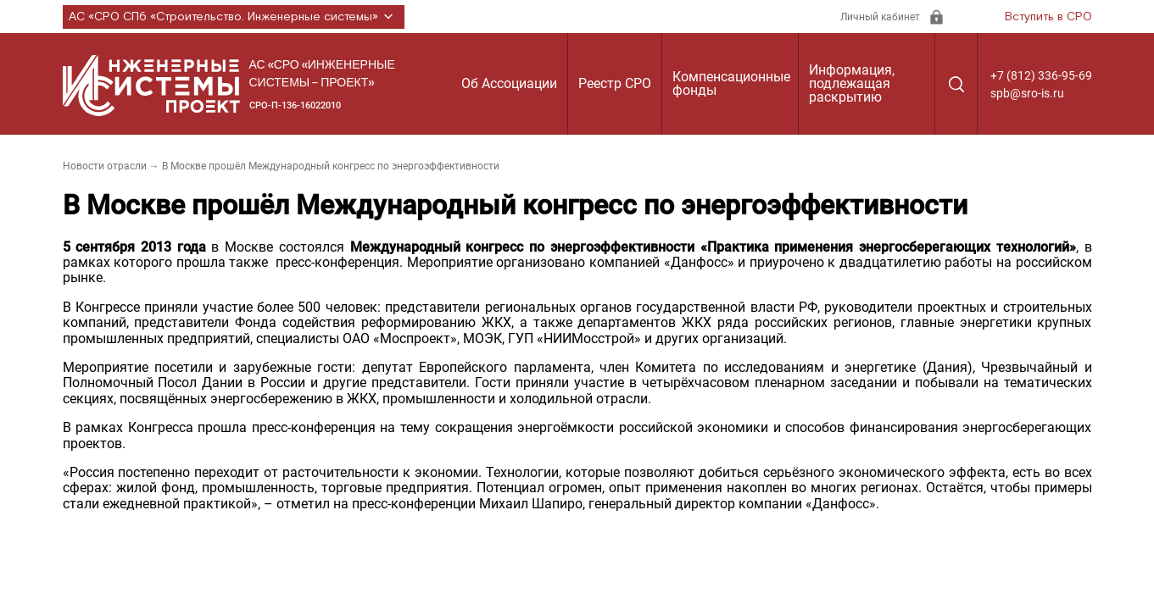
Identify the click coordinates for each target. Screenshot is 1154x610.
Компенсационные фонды (731, 83)
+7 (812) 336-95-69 (1041, 75)
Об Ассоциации (509, 83)
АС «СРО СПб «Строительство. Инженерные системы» (234, 17)
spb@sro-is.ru (1027, 93)
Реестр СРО (614, 83)
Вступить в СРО (1048, 17)
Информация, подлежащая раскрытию (852, 83)
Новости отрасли (105, 166)
